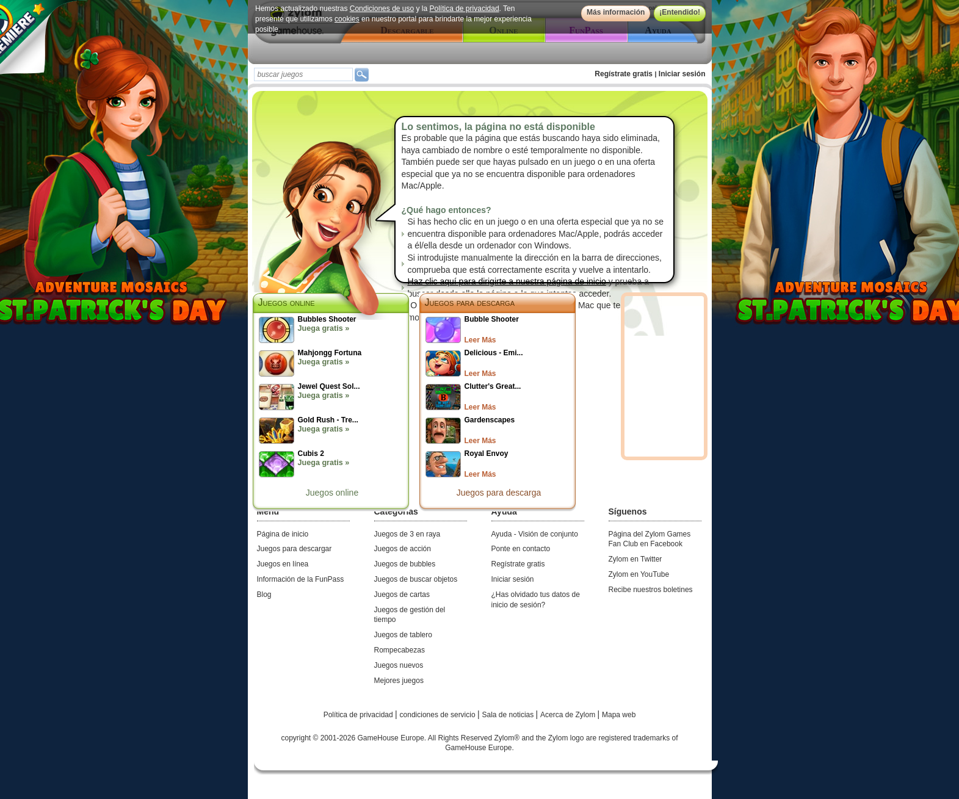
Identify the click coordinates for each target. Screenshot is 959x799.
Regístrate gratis (624, 74)
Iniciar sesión (682, 74)
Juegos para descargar (294, 548)
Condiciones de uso (381, 8)
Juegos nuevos (399, 665)
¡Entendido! (679, 12)
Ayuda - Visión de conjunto (534, 534)
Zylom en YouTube (639, 574)
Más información (615, 12)
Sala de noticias (509, 714)
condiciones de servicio (438, 714)
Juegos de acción (402, 548)
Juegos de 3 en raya (407, 534)
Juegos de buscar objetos (416, 579)
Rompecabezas (399, 650)
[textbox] (303, 74)
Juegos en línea (283, 564)
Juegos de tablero (403, 635)
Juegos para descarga (470, 302)
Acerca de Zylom (568, 714)
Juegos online (332, 492)
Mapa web (618, 714)
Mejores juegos (399, 680)
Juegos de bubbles (405, 564)
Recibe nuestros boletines (651, 589)
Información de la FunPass (300, 579)
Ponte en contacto (521, 548)
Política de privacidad (464, 8)
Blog (264, 594)
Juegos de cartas (402, 594)
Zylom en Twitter (635, 559)
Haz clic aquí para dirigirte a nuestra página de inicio (507, 281)
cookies (347, 19)
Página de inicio (283, 534)
